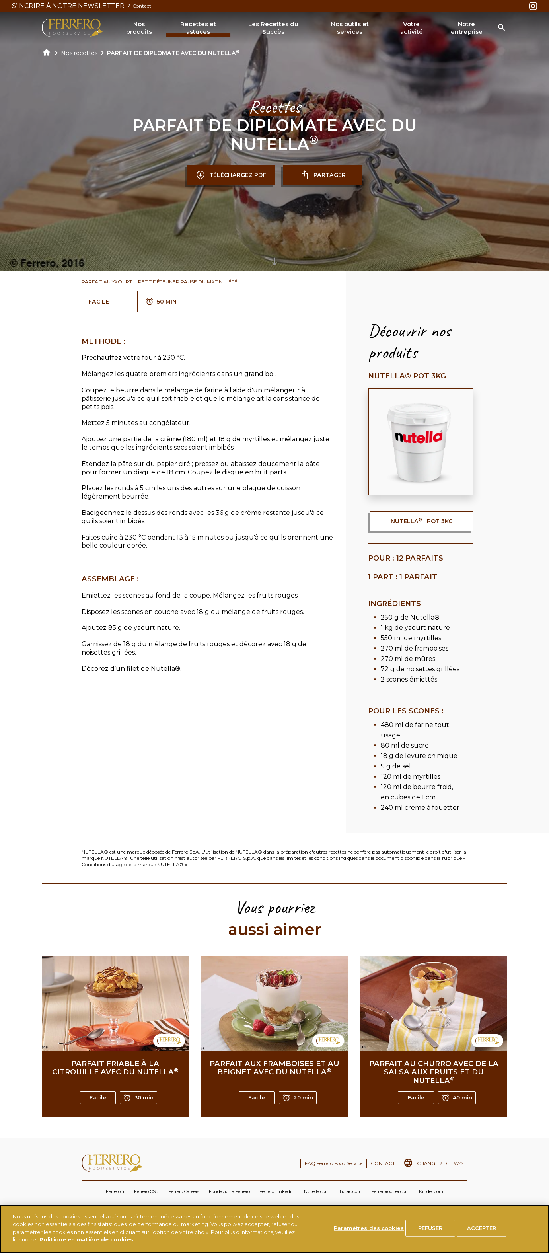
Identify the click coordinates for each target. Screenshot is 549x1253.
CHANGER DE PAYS (440, 1163)
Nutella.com (316, 1191)
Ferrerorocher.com (390, 1191)
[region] (274, 1229)
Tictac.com (350, 1191)
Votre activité (411, 28)
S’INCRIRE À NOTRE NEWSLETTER (72, 6)
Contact (141, 6)
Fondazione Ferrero (229, 1191)
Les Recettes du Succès (273, 28)
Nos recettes (79, 53)
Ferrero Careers (183, 1191)
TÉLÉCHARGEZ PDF (231, 175)
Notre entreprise (467, 28)
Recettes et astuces (198, 28)
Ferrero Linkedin (276, 1191)
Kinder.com (431, 1191)
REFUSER (430, 1228)
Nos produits (139, 28)
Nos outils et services (350, 28)
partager (323, 175)
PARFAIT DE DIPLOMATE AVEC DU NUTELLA (173, 53)
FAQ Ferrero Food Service (333, 1163)
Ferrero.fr (115, 1191)
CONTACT (383, 1163)
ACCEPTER (481, 1228)
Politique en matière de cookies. (87, 1239)
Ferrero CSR (146, 1191)
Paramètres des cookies (369, 1228)
